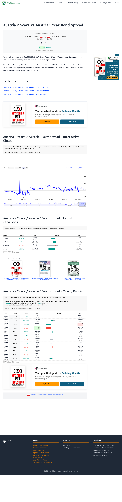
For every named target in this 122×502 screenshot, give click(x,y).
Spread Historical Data (41, 453)
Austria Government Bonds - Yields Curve (47, 395)
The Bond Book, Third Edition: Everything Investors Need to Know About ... (73, 278)
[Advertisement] (61, 13)
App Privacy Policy (40, 460)
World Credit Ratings (40, 445)
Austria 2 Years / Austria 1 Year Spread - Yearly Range (25, 94)
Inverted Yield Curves (41, 455)
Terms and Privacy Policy (42, 462)
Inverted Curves (49, 3)
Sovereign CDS (105, 3)
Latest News (37, 457)
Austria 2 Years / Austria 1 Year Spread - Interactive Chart (26, 87)
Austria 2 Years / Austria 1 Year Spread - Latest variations (26, 91)
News (116, 3)
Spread (61, 3)
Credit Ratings (73, 3)
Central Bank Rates (89, 3)
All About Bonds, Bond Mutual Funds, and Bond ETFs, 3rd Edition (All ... (45, 278)
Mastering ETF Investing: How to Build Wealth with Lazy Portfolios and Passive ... (16, 278)
